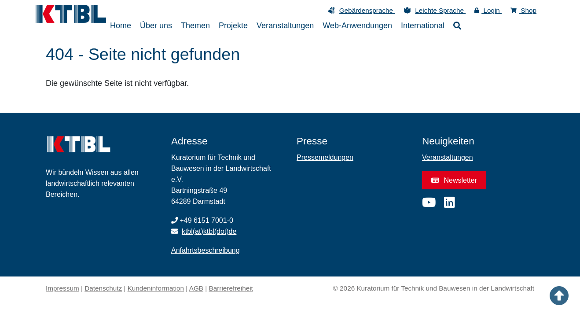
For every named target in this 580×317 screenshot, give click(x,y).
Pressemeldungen (325, 157)
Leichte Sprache (440, 10)
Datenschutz (103, 288)
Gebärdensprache (367, 10)
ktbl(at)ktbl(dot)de (209, 231)
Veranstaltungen (447, 157)
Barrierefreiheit (231, 288)
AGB (196, 288)
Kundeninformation (156, 288)
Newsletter (454, 180)
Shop (523, 10)
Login (488, 10)
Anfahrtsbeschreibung (205, 250)
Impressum (62, 288)
